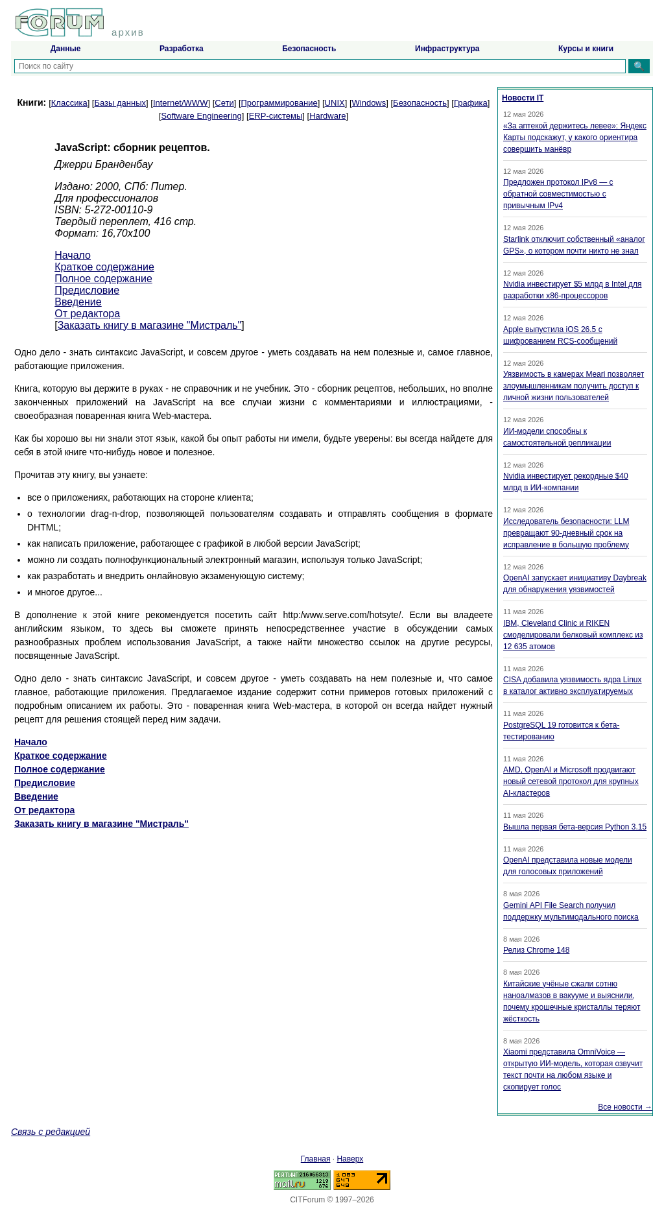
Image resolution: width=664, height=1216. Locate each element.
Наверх (350, 1158)
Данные (66, 48)
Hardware (327, 116)
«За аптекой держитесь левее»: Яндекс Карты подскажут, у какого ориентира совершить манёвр (574, 137)
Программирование (279, 103)
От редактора (87, 313)
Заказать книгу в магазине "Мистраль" (150, 325)
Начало (72, 255)
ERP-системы (276, 116)
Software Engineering (201, 116)
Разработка (182, 48)
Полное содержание (103, 278)
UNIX (335, 103)
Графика (471, 103)
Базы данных (120, 103)
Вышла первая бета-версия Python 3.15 (574, 826)
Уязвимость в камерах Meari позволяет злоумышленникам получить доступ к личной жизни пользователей (573, 386)
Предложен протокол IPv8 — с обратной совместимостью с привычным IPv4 (558, 194)
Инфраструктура (447, 48)
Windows (369, 103)
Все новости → (625, 1107)
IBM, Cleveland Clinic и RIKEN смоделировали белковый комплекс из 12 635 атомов (573, 635)
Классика (69, 103)
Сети (224, 103)
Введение (77, 301)
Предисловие (86, 290)
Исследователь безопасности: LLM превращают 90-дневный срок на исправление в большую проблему (566, 533)
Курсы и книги (585, 48)
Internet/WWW (180, 103)
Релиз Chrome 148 (536, 950)
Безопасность (309, 48)
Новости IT (522, 97)
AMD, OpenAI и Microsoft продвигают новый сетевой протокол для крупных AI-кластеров (571, 781)
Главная (316, 1158)
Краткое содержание (104, 266)
